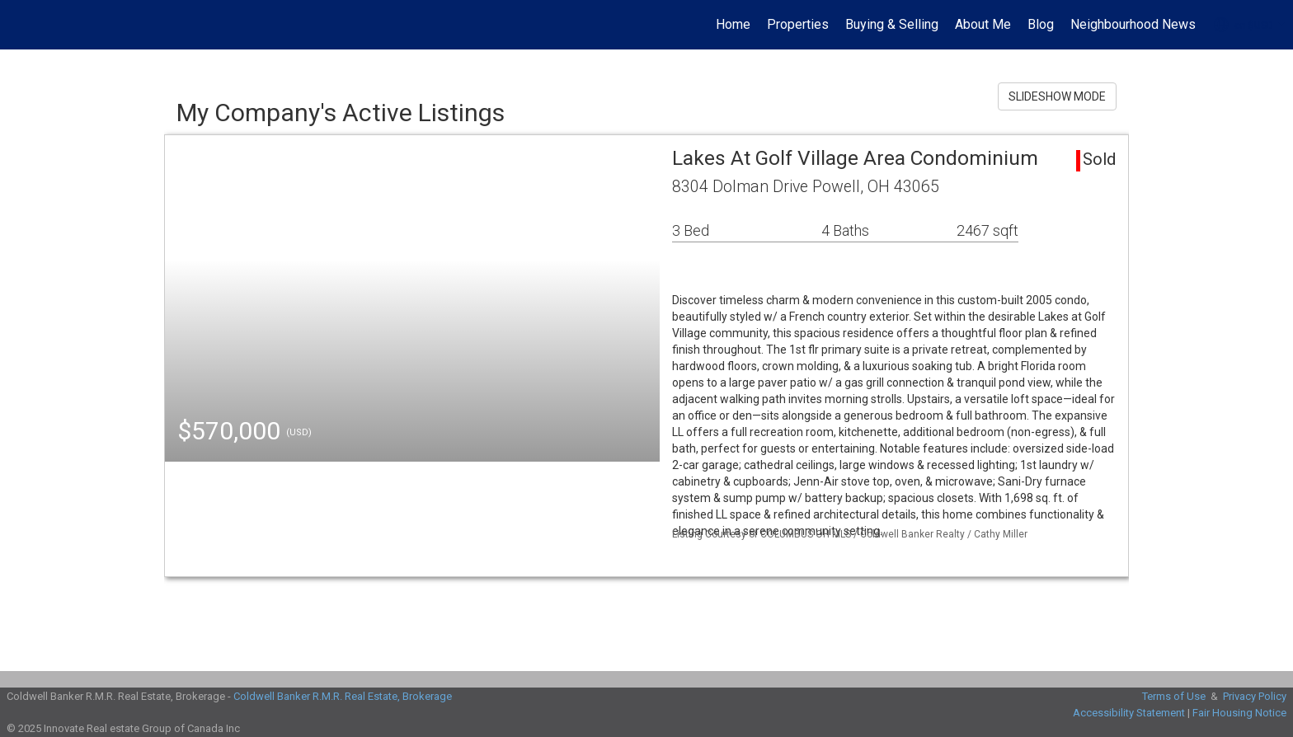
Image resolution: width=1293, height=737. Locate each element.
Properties (798, 24)
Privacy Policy (1254, 696)
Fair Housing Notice (1239, 712)
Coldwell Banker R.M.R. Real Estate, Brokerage (342, 696)
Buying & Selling (891, 24)
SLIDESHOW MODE (1057, 96)
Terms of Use (1174, 696)
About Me (983, 24)
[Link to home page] (21, 24)
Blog (1040, 24)
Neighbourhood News (1133, 24)
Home (733, 24)
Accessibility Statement (1129, 712)
